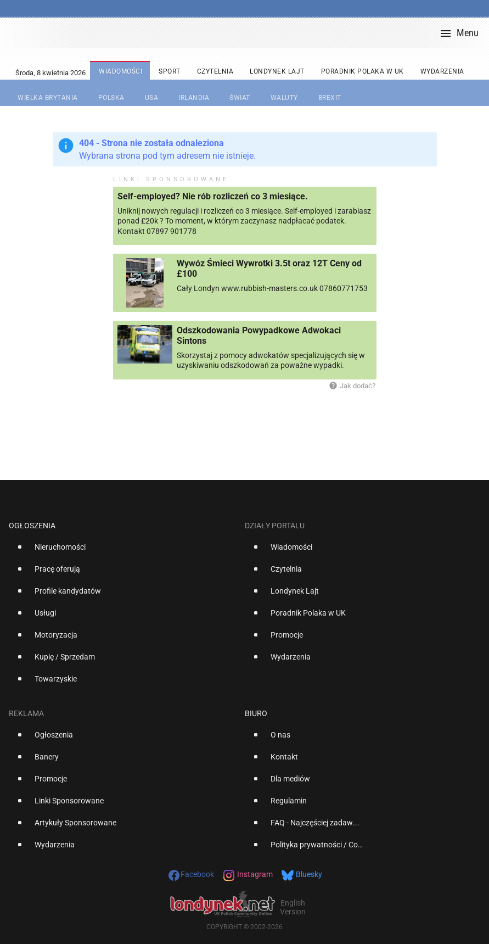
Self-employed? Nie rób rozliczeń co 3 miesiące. (212, 196)
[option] (122, 551)
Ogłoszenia (32, 525)
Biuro (256, 713)
